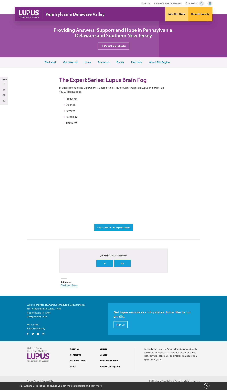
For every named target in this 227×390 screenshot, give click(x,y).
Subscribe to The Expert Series (113, 227)
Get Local (191, 3)
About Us (145, 3)
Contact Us (75, 355)
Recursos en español (110, 367)
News (88, 62)
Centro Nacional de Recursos (167, 3)
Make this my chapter (115, 46)
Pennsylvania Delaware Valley (75, 14)
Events (120, 62)
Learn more (95, 385)
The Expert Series (69, 285)
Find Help (136, 62)
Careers (103, 349)
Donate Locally (200, 14)
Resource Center (78, 361)
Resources (103, 62)
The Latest (50, 62)
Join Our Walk (176, 14)
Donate (103, 355)
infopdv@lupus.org (36, 328)
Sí (105, 264)
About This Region (159, 62)
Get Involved (70, 62)
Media (73, 367)
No (122, 264)
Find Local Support (109, 361)
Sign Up (120, 325)
